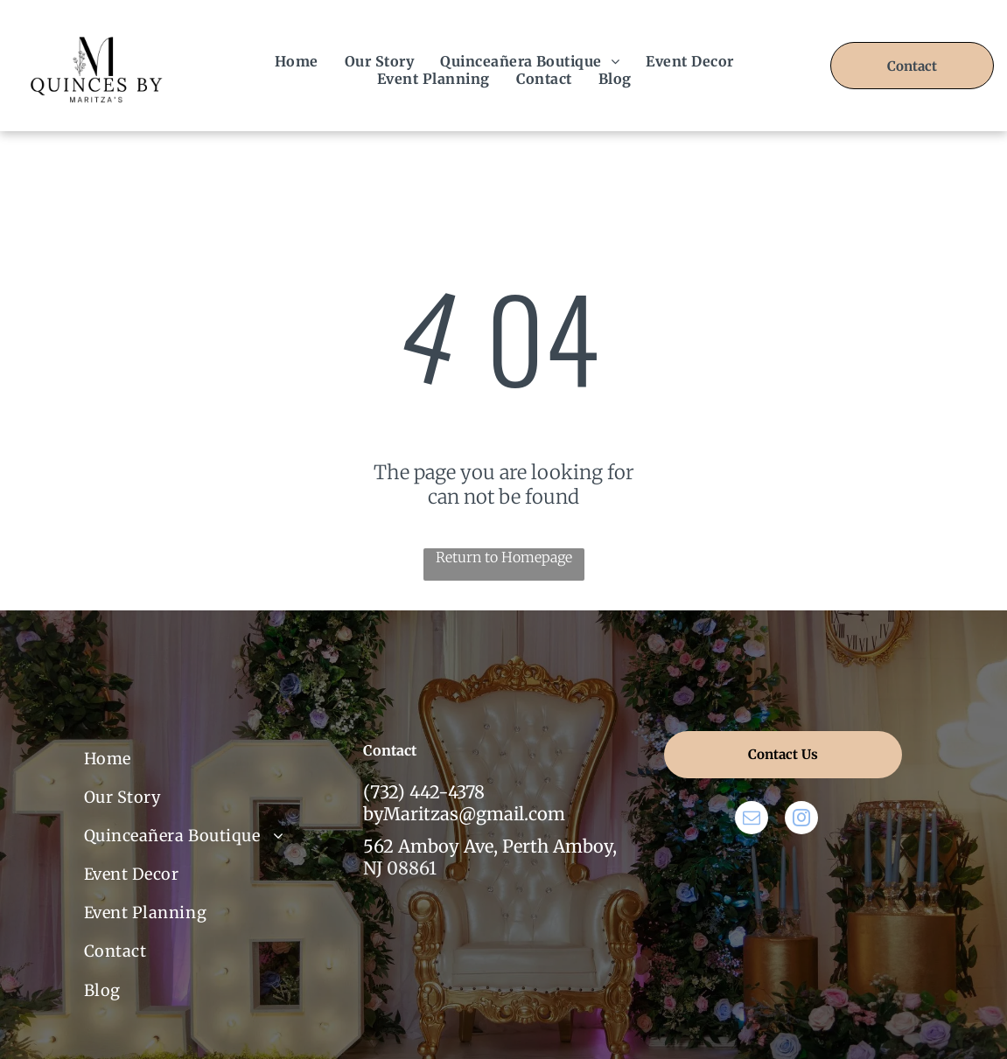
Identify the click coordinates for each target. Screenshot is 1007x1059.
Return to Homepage (504, 557)
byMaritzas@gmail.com (464, 814)
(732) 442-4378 (424, 792)
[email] (751, 820)
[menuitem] (297, 61)
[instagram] (801, 820)
